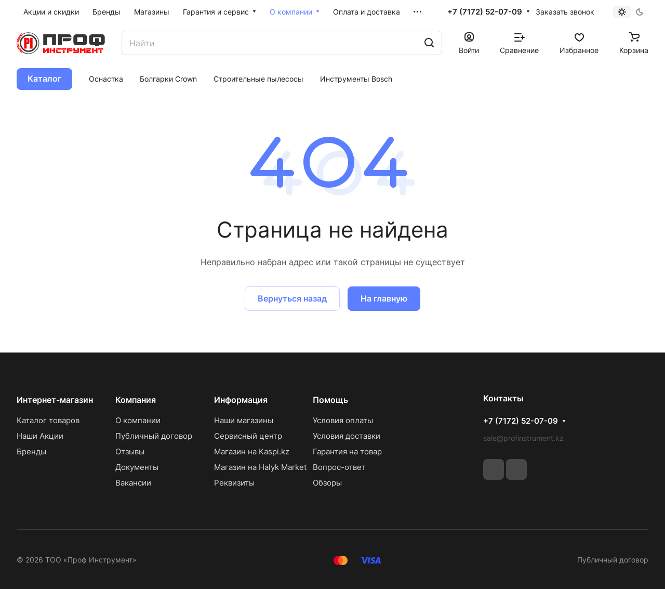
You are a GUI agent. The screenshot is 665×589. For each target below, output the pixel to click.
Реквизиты (234, 483)
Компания (135, 400)
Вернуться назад (292, 298)
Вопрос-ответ (339, 467)
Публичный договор (153, 436)
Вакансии (133, 483)
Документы (136, 467)
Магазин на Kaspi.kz (251, 451)
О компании (138, 420)
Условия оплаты (343, 420)
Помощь (330, 400)
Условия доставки (346, 436)
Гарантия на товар (347, 451)
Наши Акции (40, 436)
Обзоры (327, 483)
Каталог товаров (48, 420)
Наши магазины (243, 420)
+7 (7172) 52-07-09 (484, 12)
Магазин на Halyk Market (260, 467)
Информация (241, 400)
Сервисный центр (248, 436)
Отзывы (129, 451)
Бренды (31, 451)
